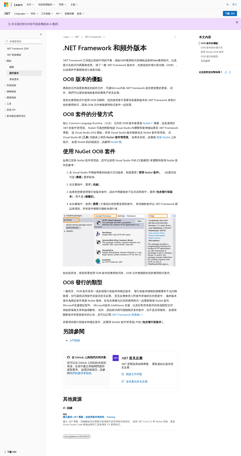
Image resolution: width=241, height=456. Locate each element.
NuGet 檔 (116, 142)
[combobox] (23, 41)
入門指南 (74, 340)
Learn (66, 36)
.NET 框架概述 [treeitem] (14, 54)
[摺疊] (41, 34)
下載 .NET (230, 13)
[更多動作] (175, 37)
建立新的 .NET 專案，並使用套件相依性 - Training (89, 416)
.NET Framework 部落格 (126, 314)
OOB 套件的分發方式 (212, 47)
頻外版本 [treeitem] (14, 73)
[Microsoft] (6, 4)
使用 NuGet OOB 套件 (212, 51)
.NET (77, 36)
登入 (234, 4)
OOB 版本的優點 (209, 43)
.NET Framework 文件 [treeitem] (18, 48)
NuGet (146, 123)
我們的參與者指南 (80, 373)
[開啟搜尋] (227, 5)
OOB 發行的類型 (209, 56)
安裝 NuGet (163, 137)
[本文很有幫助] (226, 72)
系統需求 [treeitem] (14, 79)
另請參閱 (205, 60)
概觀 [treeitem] (11, 67)
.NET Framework (93, 36)
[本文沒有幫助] (230, 72)
